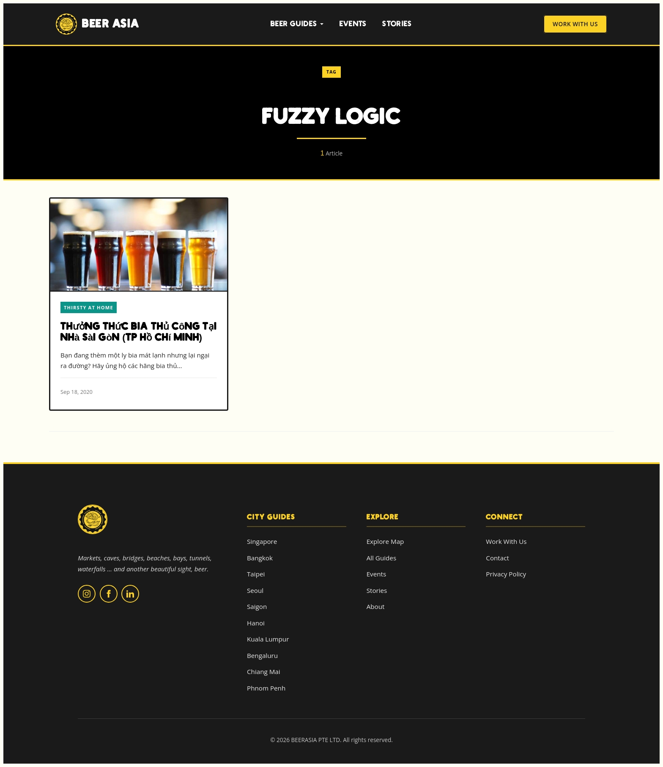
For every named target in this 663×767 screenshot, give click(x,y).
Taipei (256, 574)
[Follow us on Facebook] (109, 594)
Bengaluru (262, 655)
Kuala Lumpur (268, 639)
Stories (397, 24)
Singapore (262, 541)
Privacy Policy (506, 574)
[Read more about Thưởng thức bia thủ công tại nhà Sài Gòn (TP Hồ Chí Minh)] (138, 304)
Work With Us (575, 24)
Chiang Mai (263, 671)
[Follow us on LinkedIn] (130, 594)
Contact (497, 558)
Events (353, 24)
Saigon (257, 606)
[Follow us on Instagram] (87, 594)
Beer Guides (297, 24)
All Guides (381, 558)
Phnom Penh (266, 688)
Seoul (255, 590)
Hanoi (256, 623)
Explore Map (385, 541)
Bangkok (260, 558)
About (376, 606)
